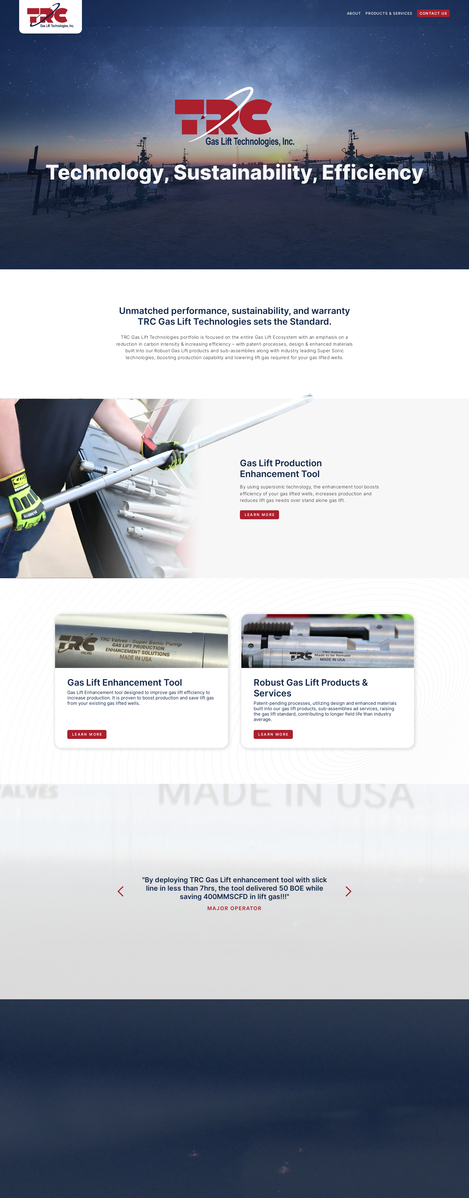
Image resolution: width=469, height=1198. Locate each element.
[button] (127, 919)
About (354, 13)
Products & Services (389, 13)
